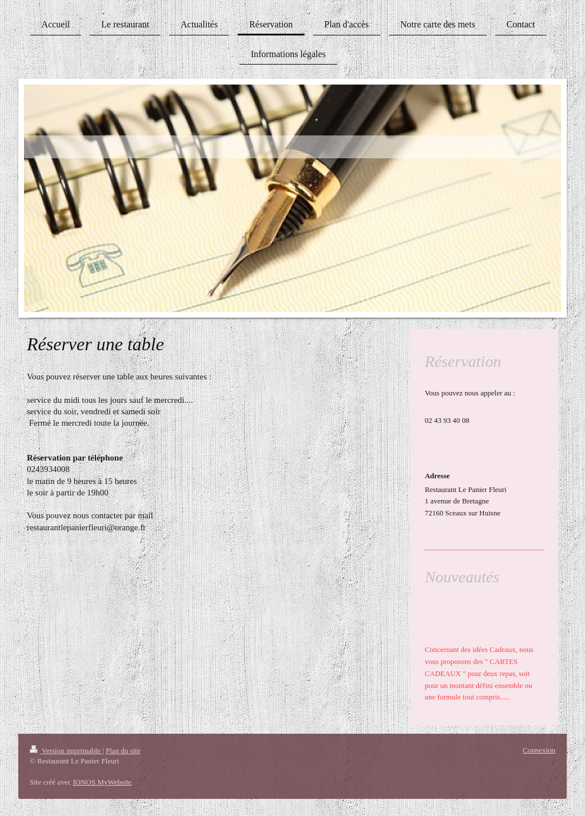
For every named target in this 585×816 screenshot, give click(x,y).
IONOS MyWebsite (102, 782)
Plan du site (123, 750)
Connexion (539, 750)
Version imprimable (66, 750)
